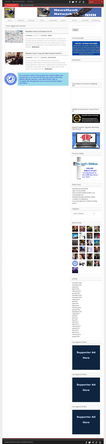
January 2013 (76, 336)
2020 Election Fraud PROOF (80, 189)
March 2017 (75, 324)
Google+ (80, 2)
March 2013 (75, 332)
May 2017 (75, 320)
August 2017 (76, 314)
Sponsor (63, 20)
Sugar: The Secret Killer (26, 5)
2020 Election (96, 20)
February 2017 (76, 326)
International (52, 57)
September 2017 (77, 312)
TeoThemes (30, 442)
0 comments (28, 35)
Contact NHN (53, 20)
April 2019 (75, 287)
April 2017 (75, 322)
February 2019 (76, 291)
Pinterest (76, 2)
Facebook (69, 2)
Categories (20, 20)
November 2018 (77, 297)
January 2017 (76, 328)
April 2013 (75, 330)
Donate (74, 20)
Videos (42, 20)
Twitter (73, 2)
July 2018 (74, 301)
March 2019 (75, 289)
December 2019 (77, 285)
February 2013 (76, 334)
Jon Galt (44, 35)
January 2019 (76, 293)
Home (10, 20)
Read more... (36, 47)
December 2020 (77, 283)
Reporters (31, 20)
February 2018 (76, 308)
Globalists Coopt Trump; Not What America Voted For (43, 53)
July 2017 (74, 316)
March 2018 (75, 305)
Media (50, 35)
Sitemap (7, 1)
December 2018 (77, 295)
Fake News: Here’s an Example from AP (38, 31)
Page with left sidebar (18, 1)
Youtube (83, 2)
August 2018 (76, 299)
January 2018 (76, 310)
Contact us (30, 1)
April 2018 (75, 303)
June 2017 (75, 318)
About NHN (85, 20)
